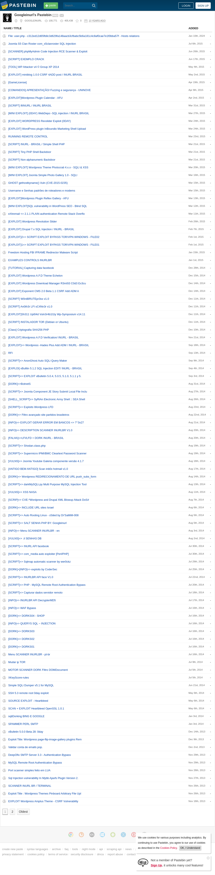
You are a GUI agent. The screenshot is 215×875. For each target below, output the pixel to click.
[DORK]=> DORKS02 (21, 639)
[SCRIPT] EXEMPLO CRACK (26, 59)
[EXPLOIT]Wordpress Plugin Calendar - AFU (35, 97)
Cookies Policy (168, 847)
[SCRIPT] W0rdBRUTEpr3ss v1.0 (28, 298)
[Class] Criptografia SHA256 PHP (28, 329)
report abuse (115, 854)
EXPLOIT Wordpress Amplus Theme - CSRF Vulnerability (43, 801)
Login (186, 5)
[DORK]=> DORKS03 (21, 631)
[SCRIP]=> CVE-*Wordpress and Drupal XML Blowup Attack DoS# (48, 499)
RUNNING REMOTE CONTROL (28, 136)
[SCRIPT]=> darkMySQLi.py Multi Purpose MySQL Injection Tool (47, 484)
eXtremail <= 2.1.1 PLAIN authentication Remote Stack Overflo (46, 213)
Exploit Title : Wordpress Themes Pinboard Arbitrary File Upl (44, 793)
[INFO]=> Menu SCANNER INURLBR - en (34, 530)
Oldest (23, 811)
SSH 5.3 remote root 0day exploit (28, 693)
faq (67, 849)
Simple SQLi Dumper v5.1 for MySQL (31, 685)
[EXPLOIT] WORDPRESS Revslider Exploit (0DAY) (39, 121)
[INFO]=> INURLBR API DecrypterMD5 (32, 600)
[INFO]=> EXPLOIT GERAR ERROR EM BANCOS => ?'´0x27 (46, 422)
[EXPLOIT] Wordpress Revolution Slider (32, 221)
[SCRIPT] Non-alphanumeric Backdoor (31, 159)
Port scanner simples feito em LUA (29, 770)
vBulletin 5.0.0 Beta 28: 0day (25, 731)
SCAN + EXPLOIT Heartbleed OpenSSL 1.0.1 (36, 708)
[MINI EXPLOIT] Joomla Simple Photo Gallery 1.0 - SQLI (42, 175)
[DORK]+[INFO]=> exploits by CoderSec (32, 569)
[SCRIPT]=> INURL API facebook (28, 546)
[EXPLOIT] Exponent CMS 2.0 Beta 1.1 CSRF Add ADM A (43, 291)
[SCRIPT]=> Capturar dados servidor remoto (35, 592)
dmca (100, 854)
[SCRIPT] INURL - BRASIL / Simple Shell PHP (36, 144)
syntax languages (37, 849)
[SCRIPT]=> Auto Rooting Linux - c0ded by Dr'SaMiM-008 (43, 515)
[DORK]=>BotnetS (19, 383)
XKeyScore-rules (18, 677)
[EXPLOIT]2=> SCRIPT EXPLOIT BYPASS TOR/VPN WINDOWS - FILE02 (54, 237)
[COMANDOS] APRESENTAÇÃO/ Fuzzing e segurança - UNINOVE (49, 90)
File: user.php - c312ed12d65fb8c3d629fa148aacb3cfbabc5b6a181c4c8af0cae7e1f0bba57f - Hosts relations (74, 36)
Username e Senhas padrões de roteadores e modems (41, 190)
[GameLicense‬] (17, 82)
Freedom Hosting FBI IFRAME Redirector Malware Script (43, 252)
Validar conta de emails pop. (25, 747)
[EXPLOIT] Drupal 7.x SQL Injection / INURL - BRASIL (41, 229)
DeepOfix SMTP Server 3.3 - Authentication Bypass (39, 754)
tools (75, 849)
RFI (10, 353)
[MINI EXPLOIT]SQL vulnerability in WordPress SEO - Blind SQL (47, 206)
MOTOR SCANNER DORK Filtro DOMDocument (38, 669)
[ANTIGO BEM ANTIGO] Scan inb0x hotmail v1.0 (38, 468)
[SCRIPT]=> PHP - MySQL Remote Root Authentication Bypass (47, 584)
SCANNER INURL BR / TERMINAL (29, 785)
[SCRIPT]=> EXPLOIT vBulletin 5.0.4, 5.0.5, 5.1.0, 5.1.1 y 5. (44, 376)
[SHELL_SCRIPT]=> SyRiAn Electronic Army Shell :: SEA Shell (46, 399)
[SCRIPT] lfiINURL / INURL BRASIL (30, 105)
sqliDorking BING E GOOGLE (26, 716)
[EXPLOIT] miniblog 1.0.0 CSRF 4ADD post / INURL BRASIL (45, 74)
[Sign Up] (143, 862)
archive (56, 849)
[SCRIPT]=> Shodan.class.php (27, 445)
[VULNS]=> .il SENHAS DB (25, 538)
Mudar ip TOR (16, 662)
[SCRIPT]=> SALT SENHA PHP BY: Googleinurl (37, 523)
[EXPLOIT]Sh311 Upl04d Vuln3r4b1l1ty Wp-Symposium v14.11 (46, 314)
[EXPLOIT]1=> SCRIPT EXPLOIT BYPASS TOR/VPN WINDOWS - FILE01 (54, 244)
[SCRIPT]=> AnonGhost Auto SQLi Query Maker (37, 360)
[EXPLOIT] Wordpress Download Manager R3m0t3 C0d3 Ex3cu (47, 283)
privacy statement (13, 854)
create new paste (12, 849)
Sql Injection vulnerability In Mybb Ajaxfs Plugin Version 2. (43, 778)
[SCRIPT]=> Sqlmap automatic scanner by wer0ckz (39, 561)
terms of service (58, 854)
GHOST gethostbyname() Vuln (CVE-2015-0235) (38, 182)
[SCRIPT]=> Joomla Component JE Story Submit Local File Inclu (47, 391)
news (128, 849)
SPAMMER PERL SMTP (23, 724)
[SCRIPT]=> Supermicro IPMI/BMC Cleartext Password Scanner (47, 453)
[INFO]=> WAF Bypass (22, 608)
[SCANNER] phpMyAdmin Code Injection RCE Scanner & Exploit (47, 51)
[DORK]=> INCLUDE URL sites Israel (31, 507)
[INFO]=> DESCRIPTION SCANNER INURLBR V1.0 (40, 430)
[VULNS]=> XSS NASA (22, 492)
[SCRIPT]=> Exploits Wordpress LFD (30, 407)
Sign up (203, 5)
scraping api (114, 849)
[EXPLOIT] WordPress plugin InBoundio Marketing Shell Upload (47, 128)
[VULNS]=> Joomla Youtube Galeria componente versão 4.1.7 (46, 461)
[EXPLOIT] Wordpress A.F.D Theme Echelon (35, 275)
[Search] (93, 5)
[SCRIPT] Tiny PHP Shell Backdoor (29, 152)
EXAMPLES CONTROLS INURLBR (30, 260)
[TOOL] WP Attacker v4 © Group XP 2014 (33, 66)
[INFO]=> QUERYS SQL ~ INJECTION (32, 623)
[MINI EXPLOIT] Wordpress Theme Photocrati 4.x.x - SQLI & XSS (48, 167)
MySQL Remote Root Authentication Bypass (35, 762)
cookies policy (36, 854)
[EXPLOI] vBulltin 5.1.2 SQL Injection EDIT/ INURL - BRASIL (45, 368)
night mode (88, 849)
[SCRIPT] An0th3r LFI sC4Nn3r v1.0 (30, 306)
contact (131, 854)
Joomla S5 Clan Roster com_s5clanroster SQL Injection (42, 43)
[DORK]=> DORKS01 (21, 646)
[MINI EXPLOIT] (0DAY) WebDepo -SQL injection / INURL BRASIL (48, 113)
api (101, 849)
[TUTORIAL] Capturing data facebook (31, 267)
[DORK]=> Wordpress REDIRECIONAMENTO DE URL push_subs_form (52, 476)
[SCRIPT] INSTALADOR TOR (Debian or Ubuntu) (38, 322)
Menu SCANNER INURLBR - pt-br (29, 654)
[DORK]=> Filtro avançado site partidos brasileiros (38, 414)
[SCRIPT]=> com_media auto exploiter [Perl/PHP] (38, 553)
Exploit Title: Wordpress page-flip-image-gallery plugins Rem (45, 739)
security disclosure (82, 854)
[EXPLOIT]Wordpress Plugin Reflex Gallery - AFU (38, 198)
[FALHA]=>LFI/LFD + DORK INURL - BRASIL (36, 438)
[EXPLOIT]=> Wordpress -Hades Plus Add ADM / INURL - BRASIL (48, 345)
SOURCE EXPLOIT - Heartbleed (28, 700)
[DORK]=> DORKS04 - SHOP (26, 615)
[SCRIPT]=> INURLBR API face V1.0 (30, 577)
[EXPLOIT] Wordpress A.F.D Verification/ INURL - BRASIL (43, 337)
